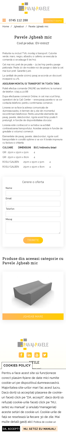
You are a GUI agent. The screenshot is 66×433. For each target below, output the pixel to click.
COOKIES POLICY (17, 365)
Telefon (10, 209)
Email (9, 198)
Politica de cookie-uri (45, 422)
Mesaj (9, 219)
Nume (9, 188)
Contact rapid (53, 21)
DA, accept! (11, 428)
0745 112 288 (18, 20)
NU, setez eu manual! (39, 428)
